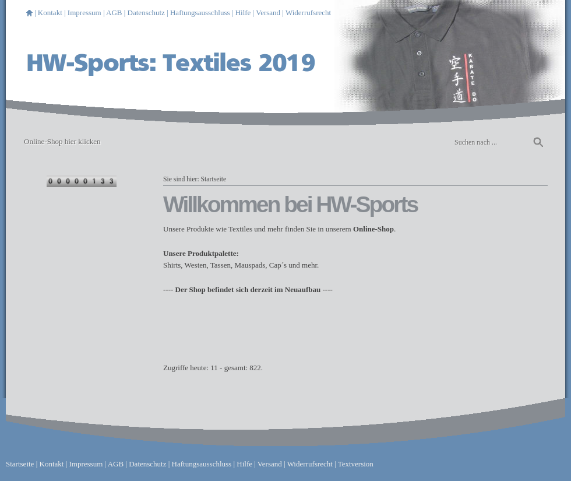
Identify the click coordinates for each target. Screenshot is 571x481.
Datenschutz (146, 12)
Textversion (355, 463)
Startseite (214, 179)
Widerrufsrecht (308, 12)
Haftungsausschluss (200, 12)
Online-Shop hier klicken (62, 141)
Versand (268, 12)
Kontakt (50, 12)
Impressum (84, 12)
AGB (114, 12)
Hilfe (243, 12)
